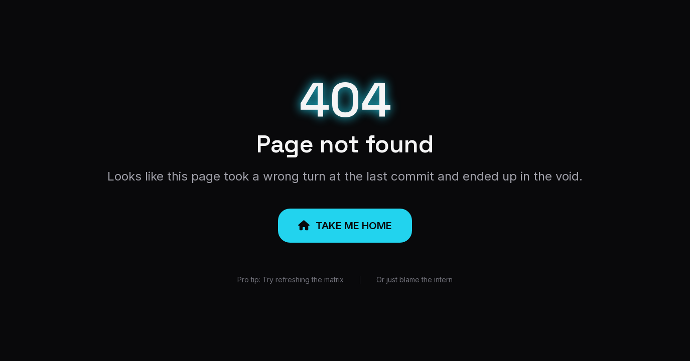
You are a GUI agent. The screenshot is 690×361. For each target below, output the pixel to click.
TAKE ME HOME (345, 226)
